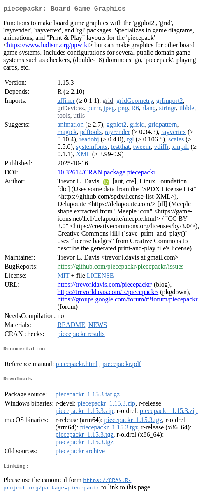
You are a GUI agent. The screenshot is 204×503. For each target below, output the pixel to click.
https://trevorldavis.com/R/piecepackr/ (107, 293)
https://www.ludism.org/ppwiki (48, 46)
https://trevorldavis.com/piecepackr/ (104, 286)
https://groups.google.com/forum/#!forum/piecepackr (127, 300)
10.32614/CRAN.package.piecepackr (106, 173)
